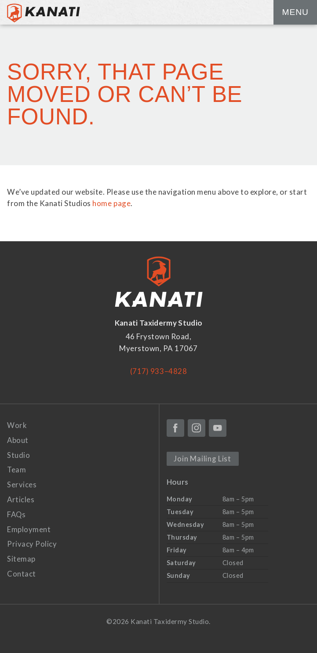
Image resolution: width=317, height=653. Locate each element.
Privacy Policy (32, 543)
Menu (295, 12)
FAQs (16, 514)
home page (111, 203)
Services (21, 484)
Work (17, 424)
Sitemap (21, 558)
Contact (21, 573)
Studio (18, 454)
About (18, 439)
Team (16, 469)
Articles (21, 499)
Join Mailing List (203, 458)
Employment (29, 528)
